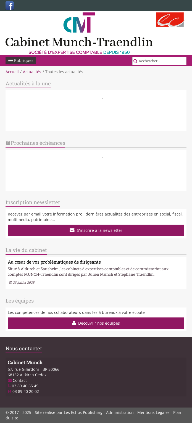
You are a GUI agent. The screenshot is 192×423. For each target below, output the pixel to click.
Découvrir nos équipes (96, 323)
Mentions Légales (153, 412)
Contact (20, 380)
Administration (120, 412)
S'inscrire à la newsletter (96, 230)
